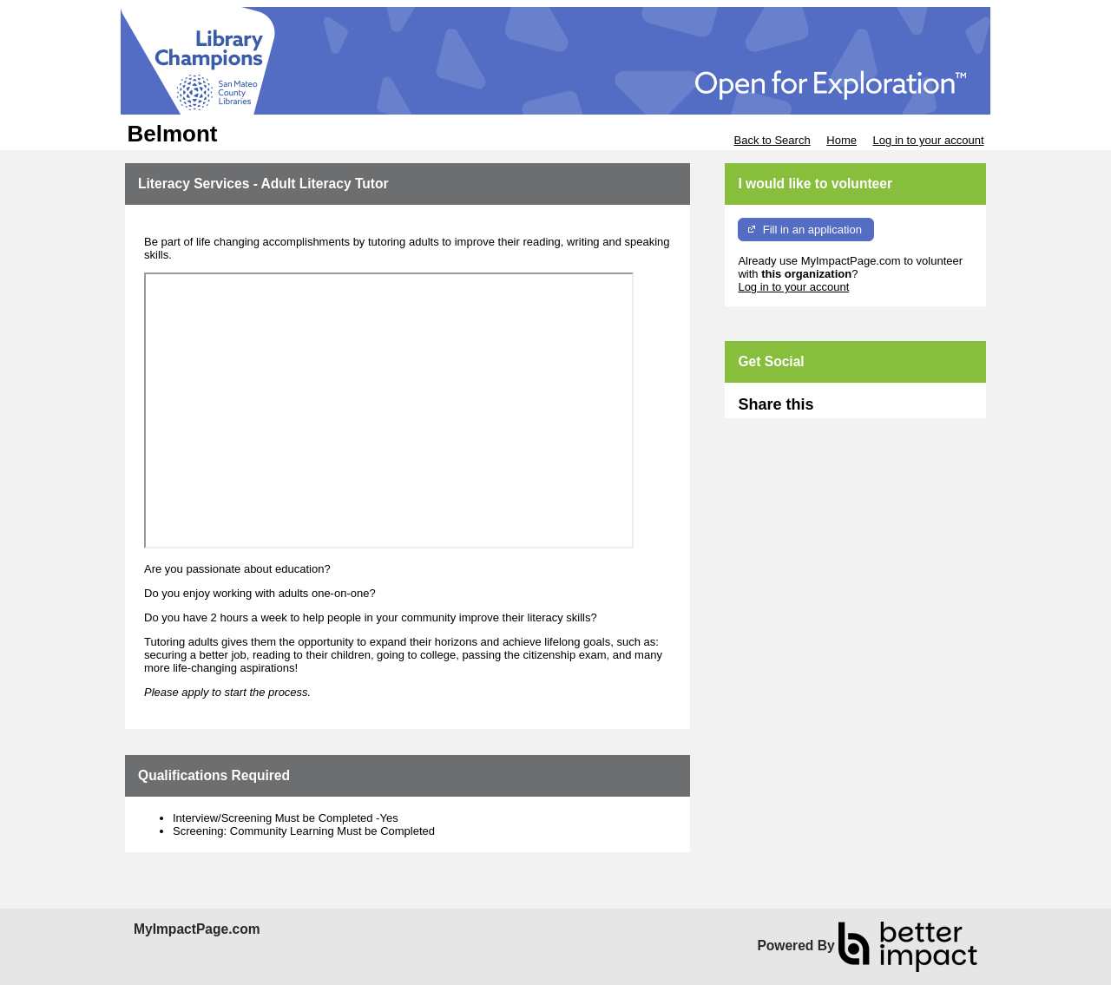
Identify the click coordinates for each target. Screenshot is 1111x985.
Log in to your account (928, 140)
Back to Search (771, 140)
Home (841, 140)
